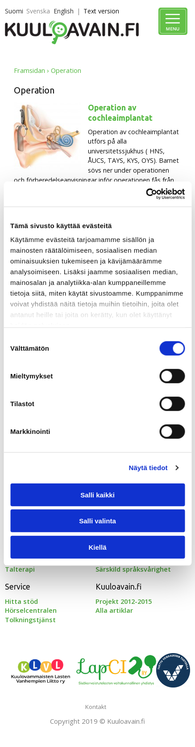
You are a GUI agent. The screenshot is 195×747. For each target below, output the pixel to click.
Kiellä (97, 547)
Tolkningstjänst (30, 619)
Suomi (14, 11)
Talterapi (20, 568)
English (64, 11)
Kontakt (95, 707)
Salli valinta (97, 521)
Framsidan (29, 70)
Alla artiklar (114, 610)
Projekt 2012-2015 (123, 601)
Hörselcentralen (31, 610)
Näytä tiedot (148, 467)
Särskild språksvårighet (133, 568)
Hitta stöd (21, 601)
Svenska (38, 11)
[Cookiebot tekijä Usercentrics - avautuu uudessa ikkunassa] (146, 194)
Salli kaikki (97, 494)
